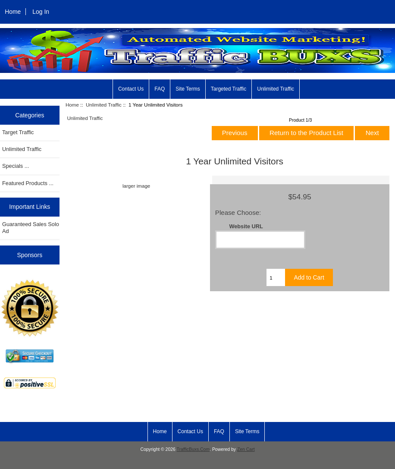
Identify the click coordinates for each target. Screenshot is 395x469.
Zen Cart (246, 449)
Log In (40, 11)
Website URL (246, 226)
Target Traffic (18, 132)
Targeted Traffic (229, 89)
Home (13, 11)
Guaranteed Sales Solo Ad (30, 227)
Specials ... (15, 166)
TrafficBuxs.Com (193, 449)
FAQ (159, 89)
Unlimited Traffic (275, 89)
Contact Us (131, 89)
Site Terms (188, 89)
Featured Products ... (27, 183)
